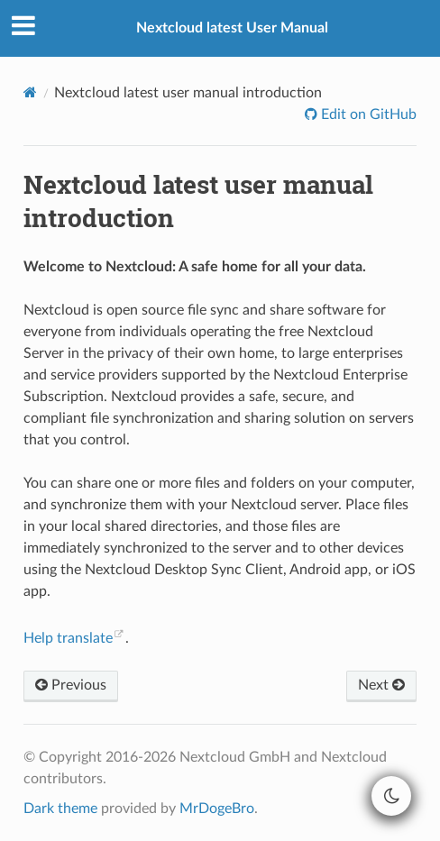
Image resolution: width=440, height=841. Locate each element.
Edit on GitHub (367, 114)
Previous (70, 685)
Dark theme (60, 808)
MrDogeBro (216, 808)
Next (381, 685)
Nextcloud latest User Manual (232, 28)
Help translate (68, 638)
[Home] (30, 92)
